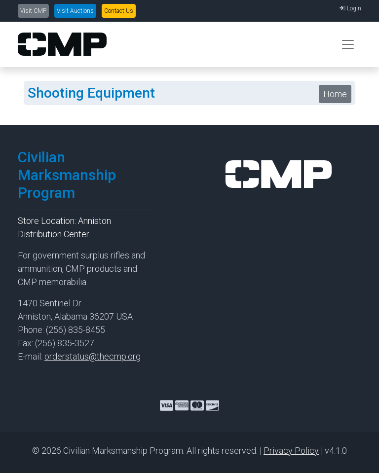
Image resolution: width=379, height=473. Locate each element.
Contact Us (118, 10)
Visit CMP (33, 10)
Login (350, 8)
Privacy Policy (291, 450)
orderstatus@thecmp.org (92, 356)
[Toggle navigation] (348, 44)
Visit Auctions (75, 10)
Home (335, 94)
